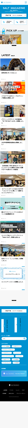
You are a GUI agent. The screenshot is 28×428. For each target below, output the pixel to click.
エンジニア (18, 379)
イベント (22, 97)
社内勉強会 (16, 386)
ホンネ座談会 (6, 373)
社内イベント (6, 386)
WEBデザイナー (17, 373)
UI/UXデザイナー (7, 379)
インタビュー (16, 55)
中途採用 (17, 389)
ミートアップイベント (8, 382)
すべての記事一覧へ (14, 336)
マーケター (20, 382)
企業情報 (5, 416)
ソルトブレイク (7, 389)
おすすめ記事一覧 (14, 62)
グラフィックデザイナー (9, 376)
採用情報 (4, 420)
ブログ (23, 416)
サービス (11, 416)
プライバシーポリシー (21, 420)
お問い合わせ (11, 420)
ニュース (17, 416)
